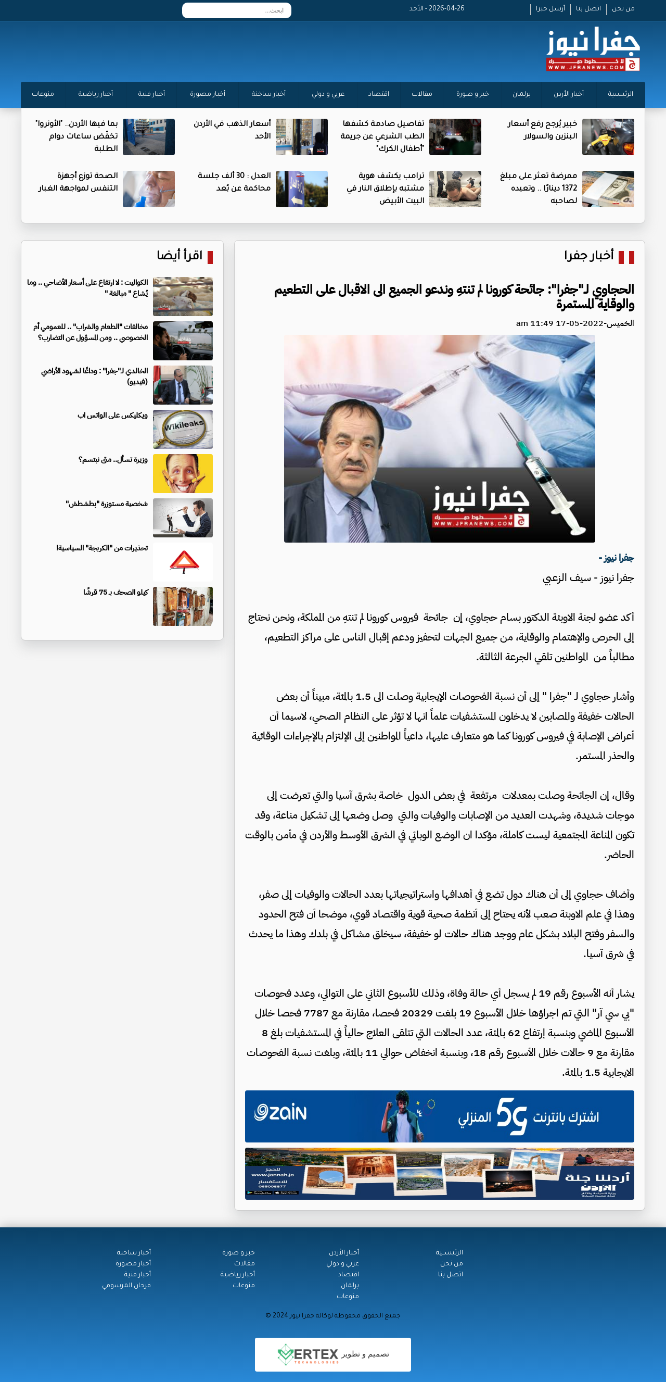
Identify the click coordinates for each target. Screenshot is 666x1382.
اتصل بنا (588, 9)
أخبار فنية (151, 94)
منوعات (43, 94)
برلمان (522, 94)
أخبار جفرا (588, 257)
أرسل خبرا (550, 9)
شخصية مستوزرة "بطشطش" (107, 503)
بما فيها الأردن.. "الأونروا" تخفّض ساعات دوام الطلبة (76, 137)
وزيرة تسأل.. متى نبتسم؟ (113, 459)
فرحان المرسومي (126, 1286)
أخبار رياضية (96, 94)
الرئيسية (620, 94)
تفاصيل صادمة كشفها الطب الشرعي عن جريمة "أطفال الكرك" (382, 137)
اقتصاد (378, 94)
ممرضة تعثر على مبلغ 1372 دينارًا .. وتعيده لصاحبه (538, 189)
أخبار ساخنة (269, 94)
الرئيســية (449, 1253)
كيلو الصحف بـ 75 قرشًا (115, 592)
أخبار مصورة (207, 94)
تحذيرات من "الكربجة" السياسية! (102, 548)
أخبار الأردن (569, 94)
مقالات (422, 94)
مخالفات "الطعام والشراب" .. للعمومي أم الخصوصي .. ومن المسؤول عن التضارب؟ (90, 332)
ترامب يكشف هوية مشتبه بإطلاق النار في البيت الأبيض (385, 189)
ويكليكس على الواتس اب (113, 415)
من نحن (623, 9)
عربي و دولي (328, 94)
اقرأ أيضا (179, 257)
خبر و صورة (472, 94)
